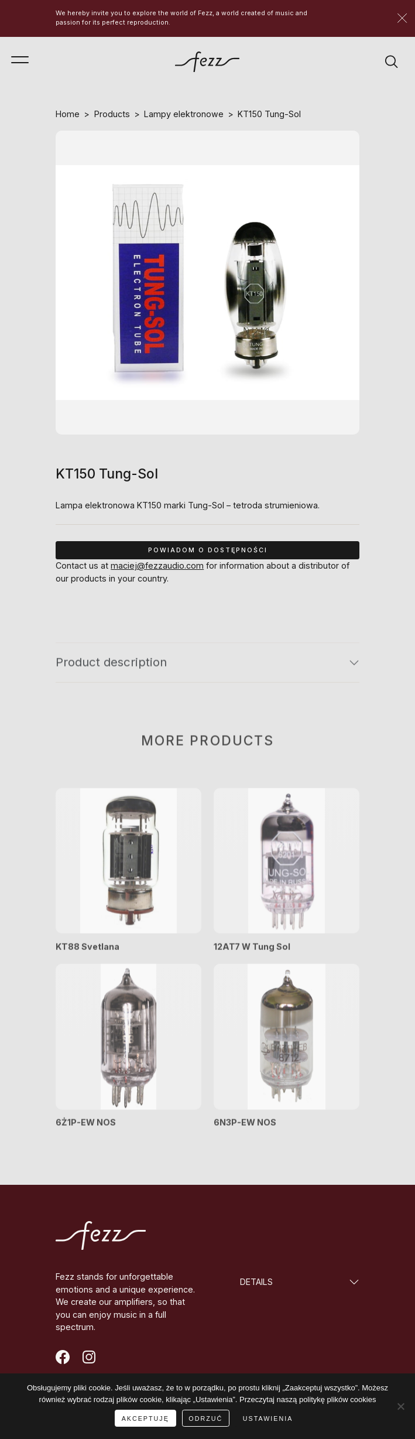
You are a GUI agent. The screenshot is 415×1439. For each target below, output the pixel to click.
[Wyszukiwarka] (391, 61)
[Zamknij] (402, 18)
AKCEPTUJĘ (145, 1418)
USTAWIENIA (268, 1418)
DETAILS (256, 1282)
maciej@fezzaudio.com (157, 565)
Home (68, 114)
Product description (111, 669)
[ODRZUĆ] (400, 1406)
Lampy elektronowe (184, 114)
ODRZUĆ (205, 1418)
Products (112, 114)
